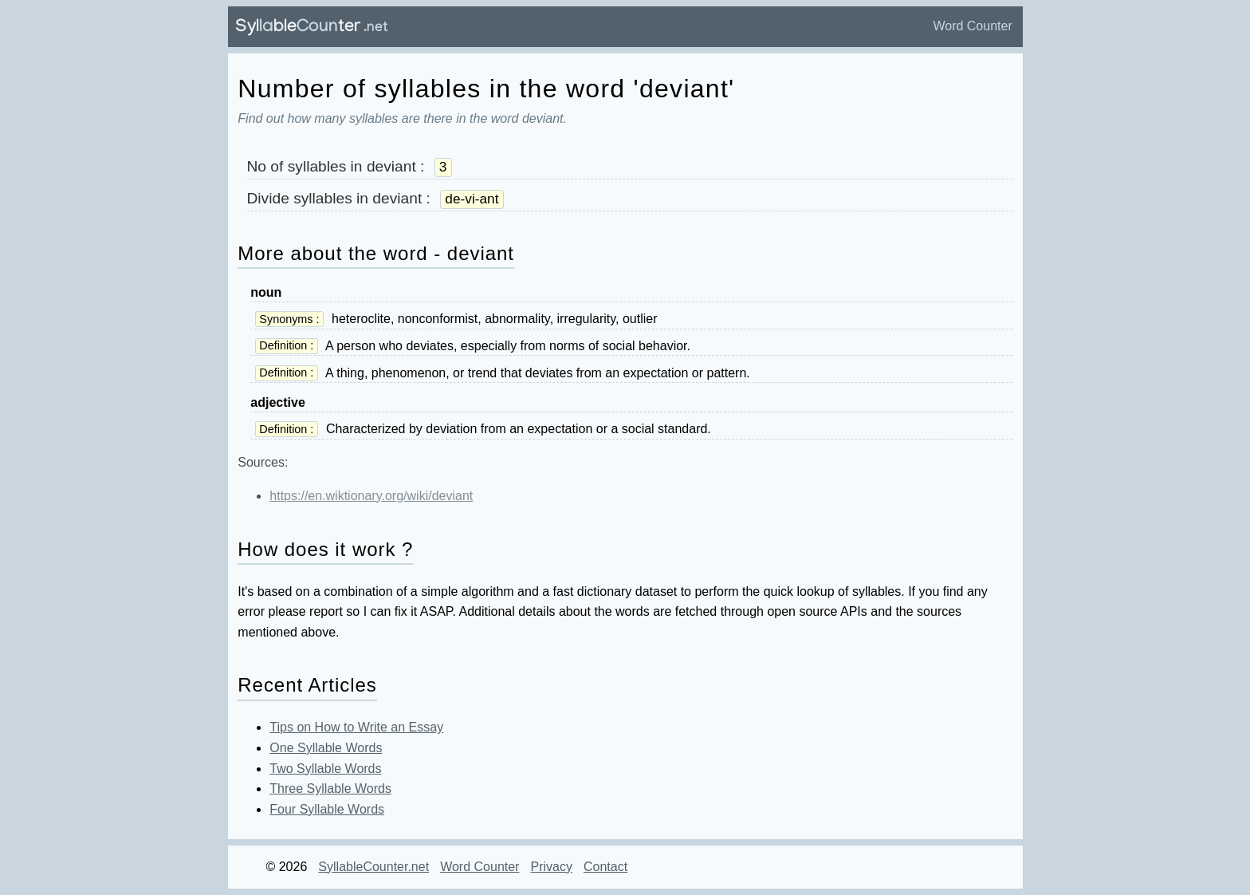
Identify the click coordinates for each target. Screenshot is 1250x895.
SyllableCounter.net (373, 866)
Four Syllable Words (326, 809)
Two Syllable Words (325, 768)
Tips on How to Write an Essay (356, 727)
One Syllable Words (325, 748)
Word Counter (972, 26)
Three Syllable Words (330, 788)
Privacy (551, 866)
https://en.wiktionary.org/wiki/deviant (371, 496)
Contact (605, 866)
